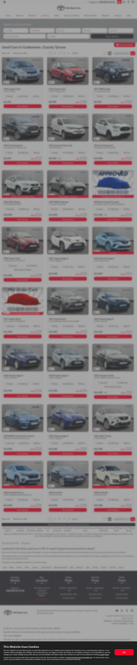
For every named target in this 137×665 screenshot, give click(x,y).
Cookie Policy (104, 655)
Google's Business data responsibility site (79, 657)
